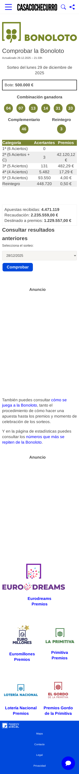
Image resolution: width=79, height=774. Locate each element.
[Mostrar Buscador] (63, 7)
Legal (39, 754)
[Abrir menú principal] (8, 7)
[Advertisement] (39, 334)
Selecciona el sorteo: (17, 245)
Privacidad (39, 765)
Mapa (39, 733)
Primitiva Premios (60, 643)
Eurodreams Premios (33, 585)
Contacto (39, 744)
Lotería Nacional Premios (20, 698)
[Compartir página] (72, 7)
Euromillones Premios (22, 643)
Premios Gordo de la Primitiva (58, 698)
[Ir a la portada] (37, 7)
